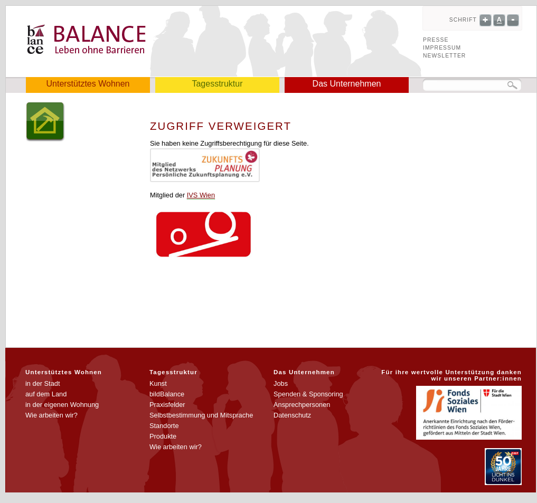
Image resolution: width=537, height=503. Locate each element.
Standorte (164, 426)
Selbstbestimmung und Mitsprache (201, 415)
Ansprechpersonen (302, 405)
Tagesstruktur (217, 83)
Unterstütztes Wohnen (87, 83)
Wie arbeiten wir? (51, 415)
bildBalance (166, 394)
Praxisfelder (167, 405)
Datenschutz (292, 415)
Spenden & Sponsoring (308, 394)
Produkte (162, 436)
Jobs (281, 383)
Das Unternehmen (347, 83)
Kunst (158, 383)
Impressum (442, 48)
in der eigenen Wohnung (62, 405)
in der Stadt (42, 383)
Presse (435, 40)
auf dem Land (46, 394)
